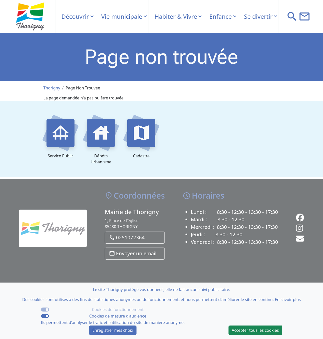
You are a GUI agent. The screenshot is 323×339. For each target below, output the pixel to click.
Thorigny (52, 88)
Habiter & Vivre (175, 16)
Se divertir (258, 16)
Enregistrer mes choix (112, 330)
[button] (292, 16)
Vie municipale (121, 16)
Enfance (220, 16)
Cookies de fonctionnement (118, 309)
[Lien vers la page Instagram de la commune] (299, 231)
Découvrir (75, 16)
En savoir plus (288, 299)
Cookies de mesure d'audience (117, 316)
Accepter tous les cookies (255, 330)
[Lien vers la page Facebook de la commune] (300, 220)
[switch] (45, 316)
